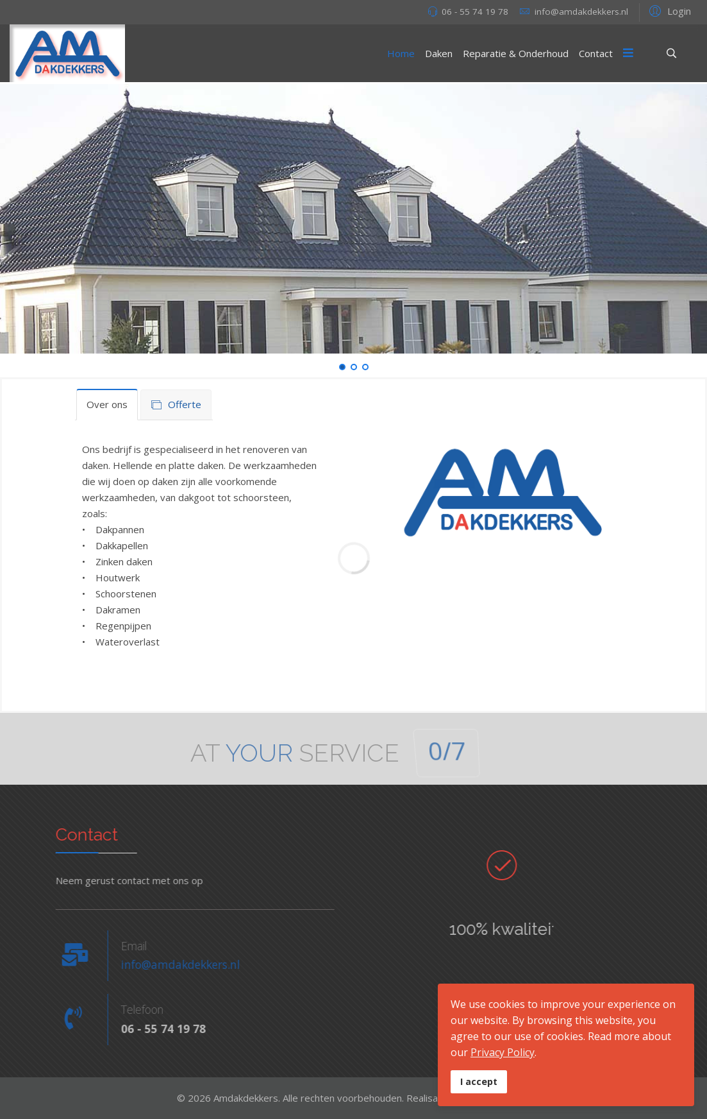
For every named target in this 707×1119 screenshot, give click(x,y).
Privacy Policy (502, 1052)
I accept (478, 1081)
